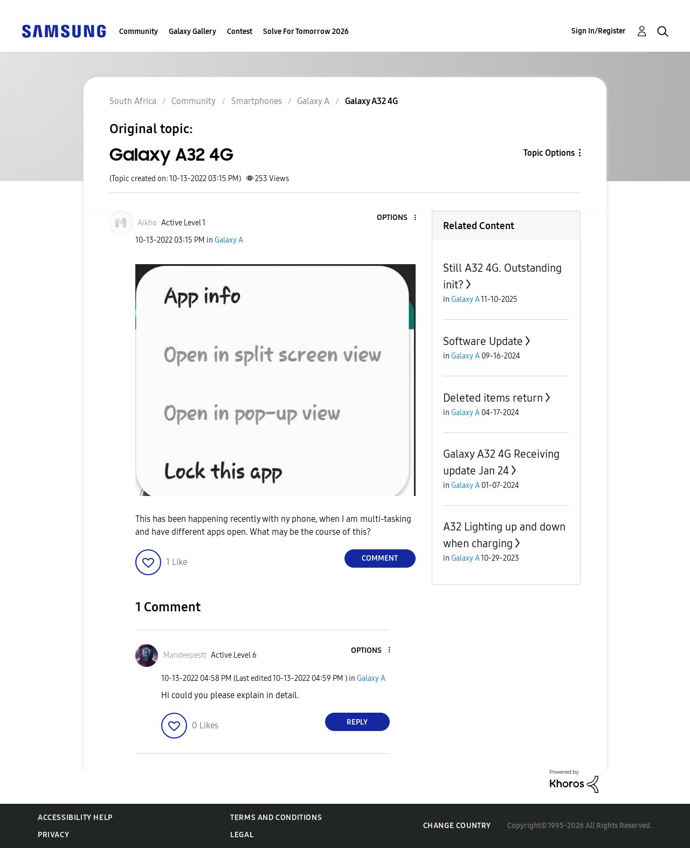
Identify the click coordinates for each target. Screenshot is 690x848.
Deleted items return (493, 397)
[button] (397, 218)
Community (138, 31)
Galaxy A (229, 240)
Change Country (457, 825)
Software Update (483, 341)
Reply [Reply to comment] (357, 722)
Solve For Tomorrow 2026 (306, 31)
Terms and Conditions (276, 817)
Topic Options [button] (549, 153)
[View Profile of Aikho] (147, 222)
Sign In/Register (598, 31)
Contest (239, 31)
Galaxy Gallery (192, 31)
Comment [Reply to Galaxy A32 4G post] (380, 558)
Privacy (53, 834)
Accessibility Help (75, 817)
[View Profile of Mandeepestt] (184, 655)
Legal (241, 834)
